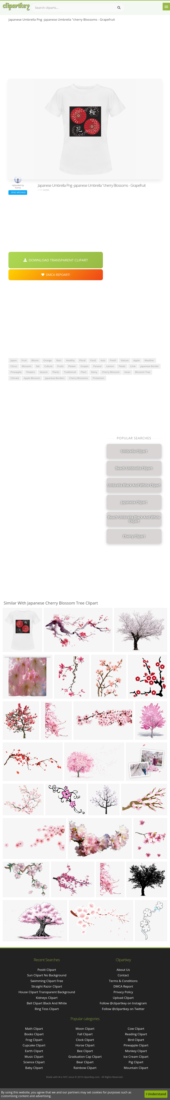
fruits (60, 366)
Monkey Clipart (136, 1051)
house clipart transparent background (47, 992)
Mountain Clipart (136, 1068)
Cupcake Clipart (34, 1045)
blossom (26, 366)
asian (127, 372)
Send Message (18, 192)
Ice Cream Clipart (136, 1056)
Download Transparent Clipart (55, 260)
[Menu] (166, 6)
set (38, 366)
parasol (97, 366)
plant (83, 372)
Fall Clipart (85, 1034)
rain (58, 360)
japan (13, 360)
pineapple (15, 372)
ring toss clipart (47, 1009)
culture (48, 366)
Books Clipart (34, 1034)
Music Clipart (34, 1056)
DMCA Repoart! (55, 275)
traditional (70, 372)
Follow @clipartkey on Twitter (123, 1009)
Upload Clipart (123, 998)
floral (82, 360)
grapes (84, 366)
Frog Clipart (34, 1040)
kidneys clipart (47, 998)
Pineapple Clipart (136, 1045)
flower (72, 366)
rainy (94, 372)
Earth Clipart (34, 1051)
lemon (110, 366)
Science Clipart (34, 1062)
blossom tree (142, 372)
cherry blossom (111, 372)
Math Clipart (34, 1028)
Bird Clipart (136, 1040)
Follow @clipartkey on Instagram (123, 1003)
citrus (13, 366)
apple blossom (32, 378)
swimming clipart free (46, 981)
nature (125, 360)
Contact (123, 975)
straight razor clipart (46, 986)
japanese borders (54, 378)
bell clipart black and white (47, 1003)
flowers (30, 372)
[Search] (119, 7)
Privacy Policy (123, 992)
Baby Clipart (34, 1068)
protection (98, 378)
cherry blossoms (78, 378)
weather (149, 360)
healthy (70, 360)
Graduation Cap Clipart (85, 1056)
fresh (113, 360)
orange (47, 360)
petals (122, 366)
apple (136, 360)
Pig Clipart (136, 1062)
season (44, 372)
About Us (123, 970)
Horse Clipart (84, 1045)
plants (55, 372)
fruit (24, 360)
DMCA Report (123, 986)
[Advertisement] (84, 51)
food (93, 360)
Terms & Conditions (123, 981)
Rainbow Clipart (85, 1068)
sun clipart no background (46, 975)
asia (102, 360)
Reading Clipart (136, 1034)
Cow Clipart (136, 1028)
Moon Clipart (85, 1028)
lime (133, 366)
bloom (35, 360)
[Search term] (78, 7)
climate (14, 378)
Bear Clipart (85, 1062)
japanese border (149, 366)
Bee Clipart (85, 1051)
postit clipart (46, 970)
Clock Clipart (85, 1040)
